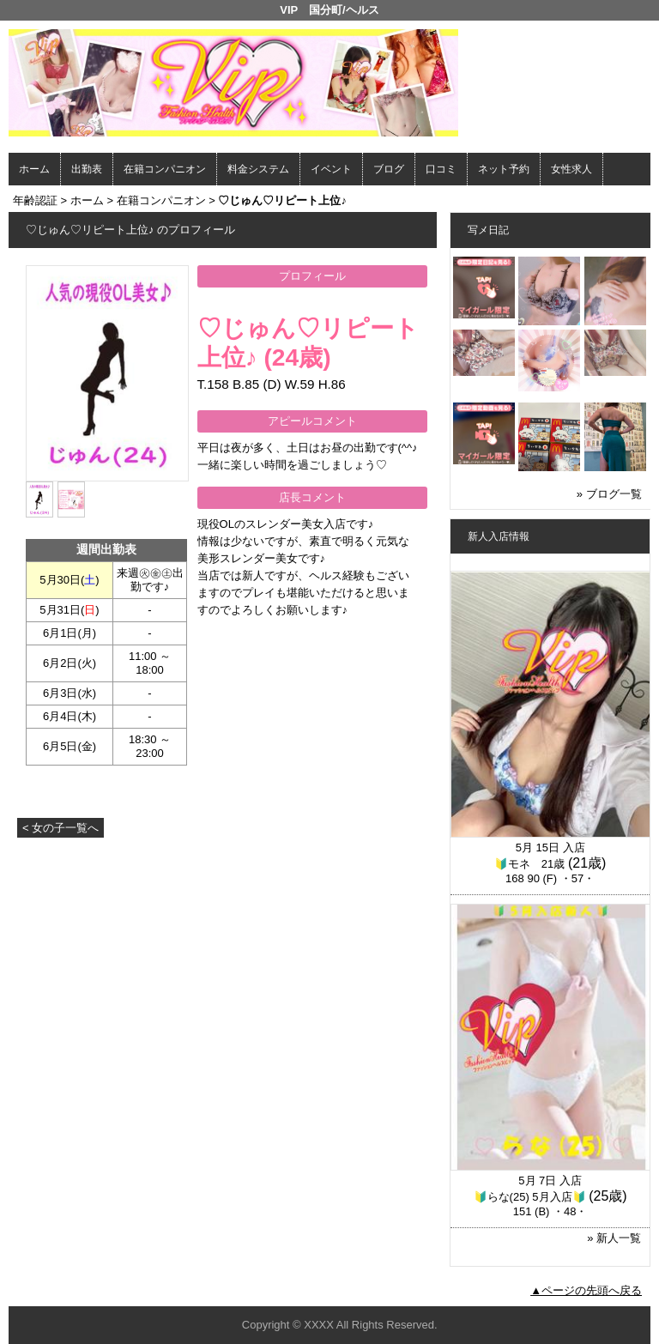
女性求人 (571, 169)
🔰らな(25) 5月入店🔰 (530, 1196)
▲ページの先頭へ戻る (586, 1290)
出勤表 (86, 169)
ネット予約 (503, 169)
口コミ (441, 169)
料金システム (258, 169)
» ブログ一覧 (609, 493)
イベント (331, 169)
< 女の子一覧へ (60, 827)
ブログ (388, 169)
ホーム (34, 169)
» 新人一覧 (614, 1238)
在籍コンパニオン (165, 169)
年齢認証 (35, 200)
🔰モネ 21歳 (529, 863)
